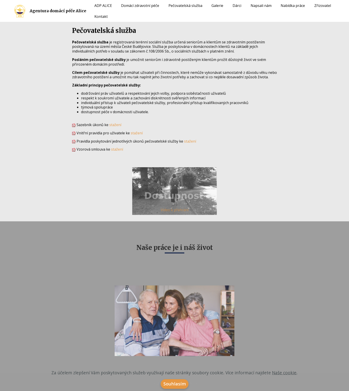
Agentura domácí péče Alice (58, 10)
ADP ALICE (103, 5)
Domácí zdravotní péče (140, 5)
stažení (115, 124)
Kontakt (101, 16)
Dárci (237, 5)
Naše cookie (284, 376)
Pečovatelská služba (185, 5)
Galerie (217, 5)
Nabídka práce (293, 5)
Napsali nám (261, 5)
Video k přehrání (175, 210)
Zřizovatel (322, 5)
